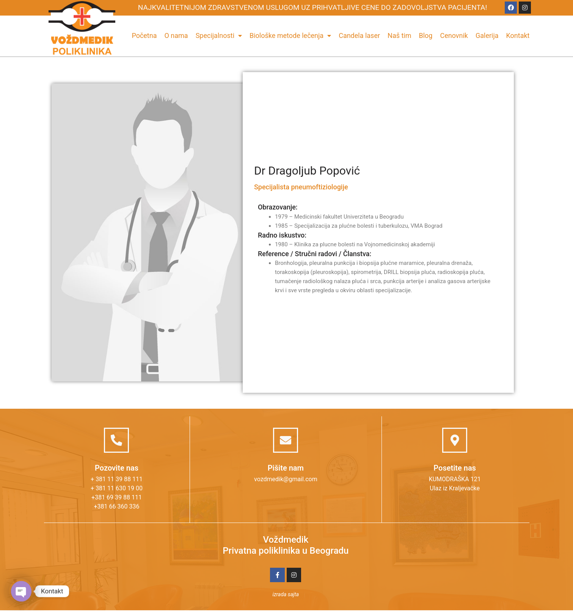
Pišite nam (286, 467)
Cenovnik (454, 35)
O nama (176, 35)
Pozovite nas (116, 467)
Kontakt (518, 35)
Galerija (487, 35)
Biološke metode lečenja (290, 35)
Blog (426, 35)
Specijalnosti (219, 35)
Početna (144, 35)
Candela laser (359, 35)
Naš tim (399, 35)
